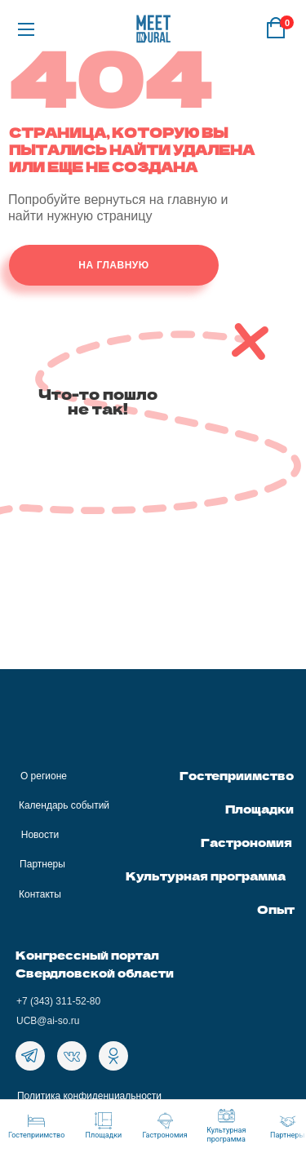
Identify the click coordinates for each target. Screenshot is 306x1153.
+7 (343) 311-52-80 (58, 1001)
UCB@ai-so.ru (48, 1021)
